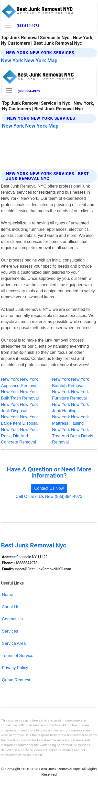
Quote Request (16, 680)
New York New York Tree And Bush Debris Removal (72, 436)
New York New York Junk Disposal (19, 407)
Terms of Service (17, 655)
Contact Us (12, 619)
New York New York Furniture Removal (70, 394)
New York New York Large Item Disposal (20, 420)
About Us (10, 606)
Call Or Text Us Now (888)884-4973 (49, 496)
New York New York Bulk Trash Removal (20, 394)
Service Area (14, 643)
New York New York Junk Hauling (70, 407)
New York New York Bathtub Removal (70, 382)
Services (10, 631)
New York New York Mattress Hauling (70, 420)
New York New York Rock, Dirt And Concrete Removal (19, 436)
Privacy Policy (15, 667)
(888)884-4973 (28, 25)
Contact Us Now (49, 488)
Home (7, 594)
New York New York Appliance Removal (19, 382)
